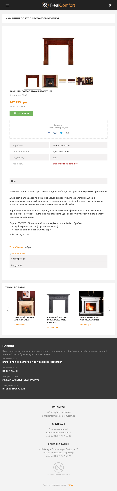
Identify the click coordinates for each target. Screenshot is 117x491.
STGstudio (70, 485)
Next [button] (109, 310)
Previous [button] (8, 310)
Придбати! (23, 113)
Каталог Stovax (19, 253)
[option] (26, 308)
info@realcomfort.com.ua (62, 415)
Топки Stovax (16, 247)
